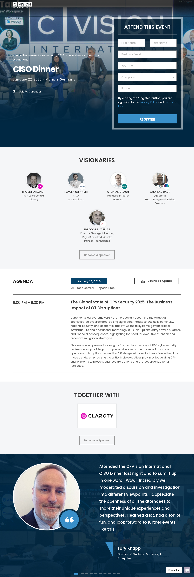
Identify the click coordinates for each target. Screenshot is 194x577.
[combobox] (147, 77)
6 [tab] (100, 573)
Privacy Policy (149, 102)
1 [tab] (75, 573)
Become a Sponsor (97, 440)
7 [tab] (105, 573)
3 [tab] (86, 573)
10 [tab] (118, 573)
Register (147, 119)
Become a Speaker (97, 255)
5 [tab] (95, 573)
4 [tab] (91, 573)
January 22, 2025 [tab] (88, 281)
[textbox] (147, 77)
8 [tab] (109, 573)
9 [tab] (114, 573)
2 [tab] (82, 573)
